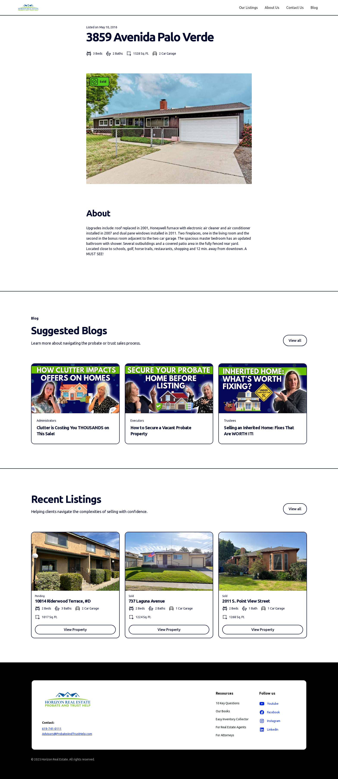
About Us (272, 8)
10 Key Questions (227, 703)
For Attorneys (225, 735)
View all (295, 340)
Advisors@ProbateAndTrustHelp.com (67, 734)
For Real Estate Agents (231, 727)
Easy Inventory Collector (232, 719)
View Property (75, 630)
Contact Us (295, 8)
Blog (314, 8)
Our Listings (248, 8)
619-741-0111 (51, 728)
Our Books (223, 711)
